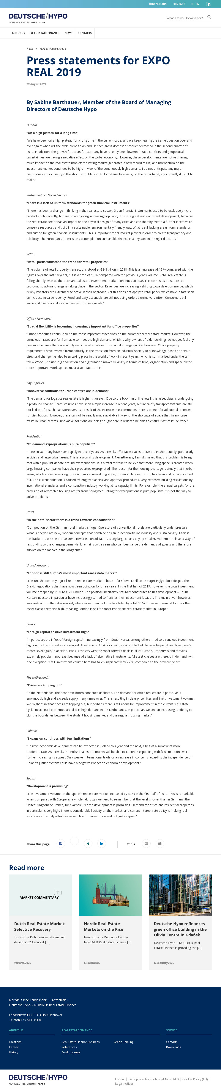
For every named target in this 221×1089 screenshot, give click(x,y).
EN (197, 4)
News (68, 33)
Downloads (158, 4)
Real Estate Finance (44, 33)
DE (192, 4)
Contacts (85, 33)
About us (18, 33)
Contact (178, 4)
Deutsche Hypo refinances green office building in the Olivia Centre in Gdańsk (180, 929)
